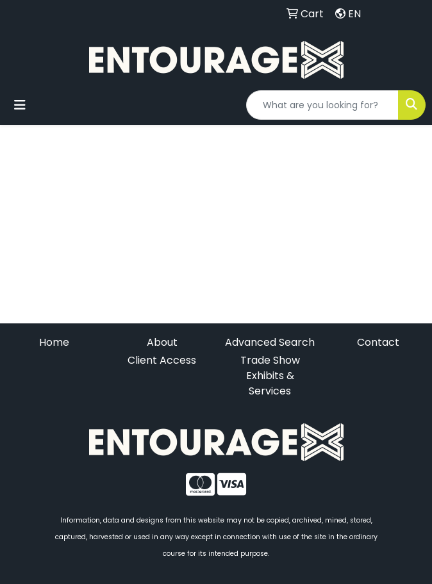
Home (54, 342)
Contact (378, 342)
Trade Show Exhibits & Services (270, 375)
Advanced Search (270, 342)
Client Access (162, 360)
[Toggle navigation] (19, 105)
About (162, 342)
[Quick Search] (322, 105)
